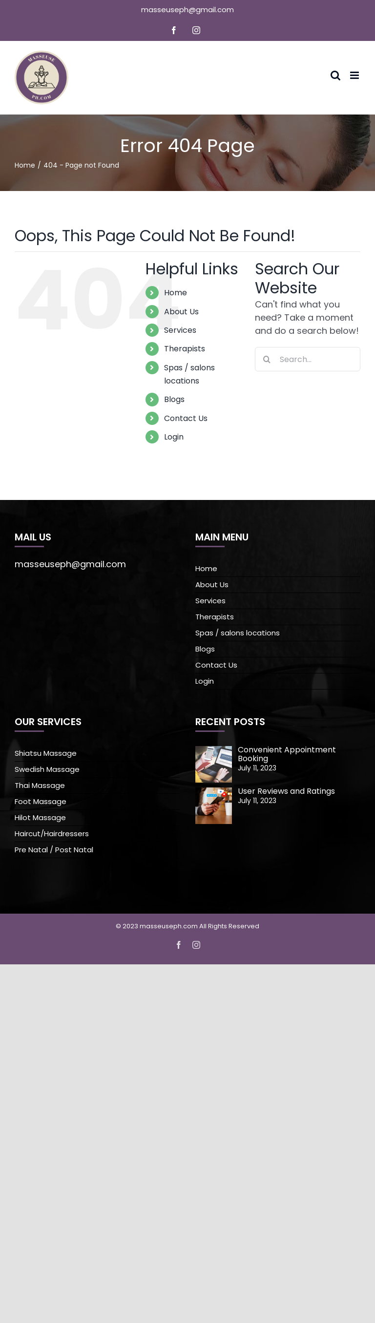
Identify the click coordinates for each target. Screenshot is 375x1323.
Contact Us (186, 418)
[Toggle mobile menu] (355, 75)
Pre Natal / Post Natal (54, 849)
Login (174, 436)
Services (180, 330)
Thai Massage (40, 785)
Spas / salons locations (237, 633)
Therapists (184, 348)
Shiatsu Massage (46, 753)
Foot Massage (40, 801)
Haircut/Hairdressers (52, 833)
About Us (181, 311)
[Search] (267, 359)
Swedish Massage (47, 769)
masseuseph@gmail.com (187, 9)
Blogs (174, 399)
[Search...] (307, 359)
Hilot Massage (40, 817)
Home (175, 292)
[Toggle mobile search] (335, 75)
